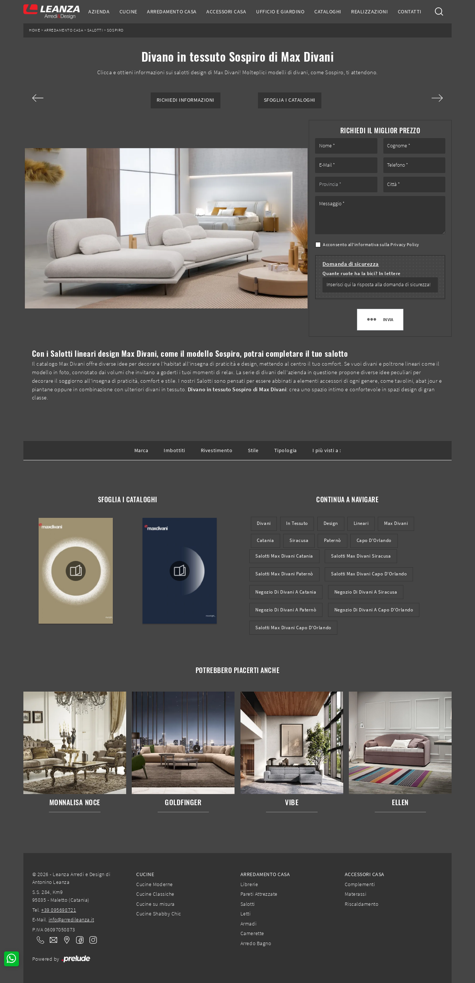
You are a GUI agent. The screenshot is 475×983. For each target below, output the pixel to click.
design (331, 523)
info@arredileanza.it (71, 919)
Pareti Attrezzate (259, 894)
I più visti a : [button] (326, 450)
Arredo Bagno (255, 943)
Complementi (360, 884)
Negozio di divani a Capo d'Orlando (373, 610)
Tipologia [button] (285, 450)
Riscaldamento (362, 904)
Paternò (332, 540)
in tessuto (297, 523)
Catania (265, 540)
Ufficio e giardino (280, 11)
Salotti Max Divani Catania (284, 556)
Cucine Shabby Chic (158, 913)
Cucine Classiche (155, 894)
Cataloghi (327, 11)
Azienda (98, 11)
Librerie (249, 884)
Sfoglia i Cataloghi (289, 100)
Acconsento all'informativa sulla (371, 244)
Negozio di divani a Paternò (285, 610)
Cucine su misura (155, 904)
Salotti (95, 30)
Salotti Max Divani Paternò (284, 574)
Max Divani (396, 523)
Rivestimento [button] (216, 450)
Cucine (128, 11)
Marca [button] (141, 450)
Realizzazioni (369, 11)
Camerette (252, 933)
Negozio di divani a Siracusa (365, 592)
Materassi (356, 894)
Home (34, 30)
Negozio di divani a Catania (285, 592)
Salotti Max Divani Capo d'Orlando (369, 574)
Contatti (410, 11)
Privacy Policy (404, 244)
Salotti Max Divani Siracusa (361, 556)
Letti (245, 913)
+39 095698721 (58, 910)
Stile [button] (253, 450)
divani (264, 523)
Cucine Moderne (154, 884)
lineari (361, 523)
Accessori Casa (226, 11)
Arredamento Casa (171, 11)
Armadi (248, 923)
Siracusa (298, 540)
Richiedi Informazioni (185, 100)
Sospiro (115, 30)
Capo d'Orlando (374, 540)
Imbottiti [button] (174, 450)
